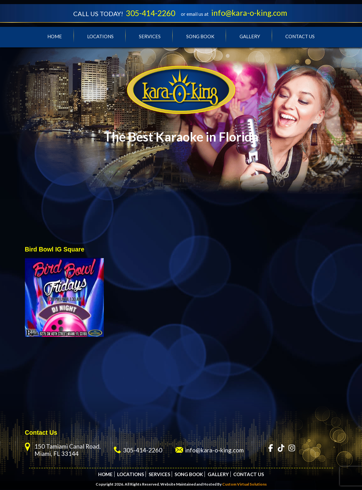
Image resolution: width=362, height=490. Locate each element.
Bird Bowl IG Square (55, 249)
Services (150, 36)
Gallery (250, 36)
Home (54, 36)
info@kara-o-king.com (250, 13)
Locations (100, 36)
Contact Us (300, 36)
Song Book (200, 36)
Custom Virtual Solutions (244, 484)
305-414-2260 (150, 13)
